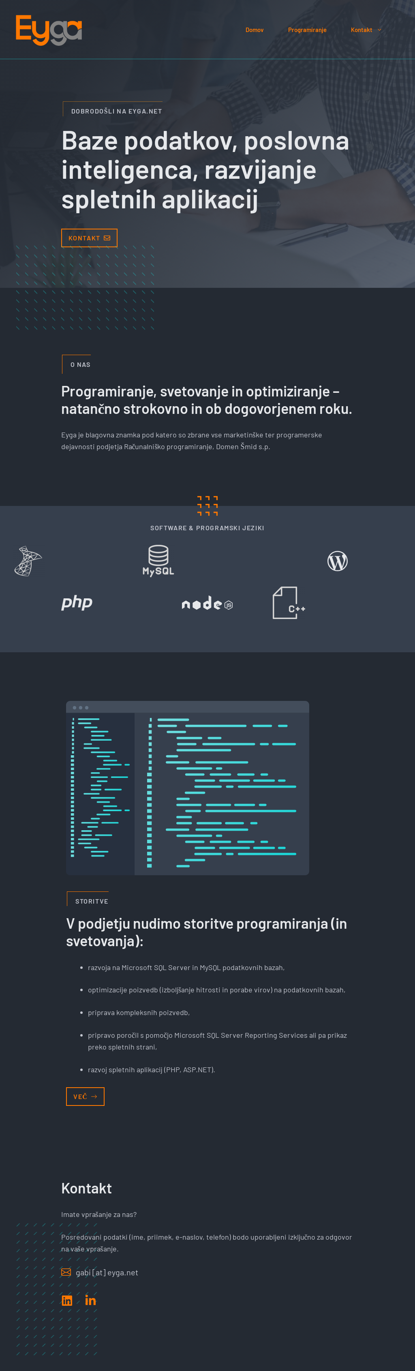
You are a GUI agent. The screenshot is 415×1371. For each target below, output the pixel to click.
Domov (255, 29)
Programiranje (307, 29)
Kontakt (373, 29)
